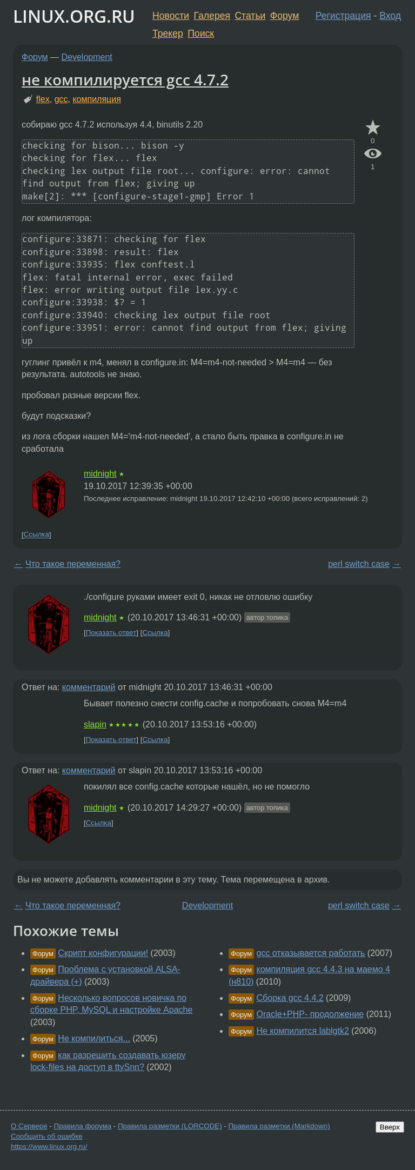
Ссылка (36, 535)
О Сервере (29, 1126)
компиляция (96, 99)
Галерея (212, 15)
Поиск (201, 33)
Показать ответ (111, 633)
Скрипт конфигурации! (103, 953)
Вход (390, 15)
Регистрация (343, 15)
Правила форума (83, 1126)
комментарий (89, 687)
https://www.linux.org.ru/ (49, 1146)
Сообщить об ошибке (47, 1136)
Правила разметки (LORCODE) (170, 1126)
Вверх (390, 1127)
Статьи (250, 15)
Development (87, 57)
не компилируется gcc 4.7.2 (125, 79)
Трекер (167, 33)
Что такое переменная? (73, 564)
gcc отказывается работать (311, 953)
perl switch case (359, 564)
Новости (170, 15)
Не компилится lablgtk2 (303, 1030)
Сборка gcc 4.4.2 (290, 997)
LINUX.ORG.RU (74, 16)
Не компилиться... (94, 1038)
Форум (284, 15)
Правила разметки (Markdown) (279, 1126)
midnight (100, 473)
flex (43, 99)
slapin (95, 724)
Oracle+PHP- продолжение (310, 1014)
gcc (61, 99)
